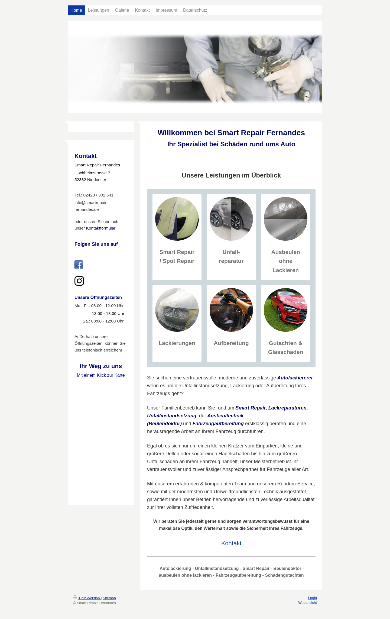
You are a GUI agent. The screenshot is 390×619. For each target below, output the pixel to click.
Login (312, 598)
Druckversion (87, 598)
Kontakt (231, 543)
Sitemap (109, 598)
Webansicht (307, 603)
